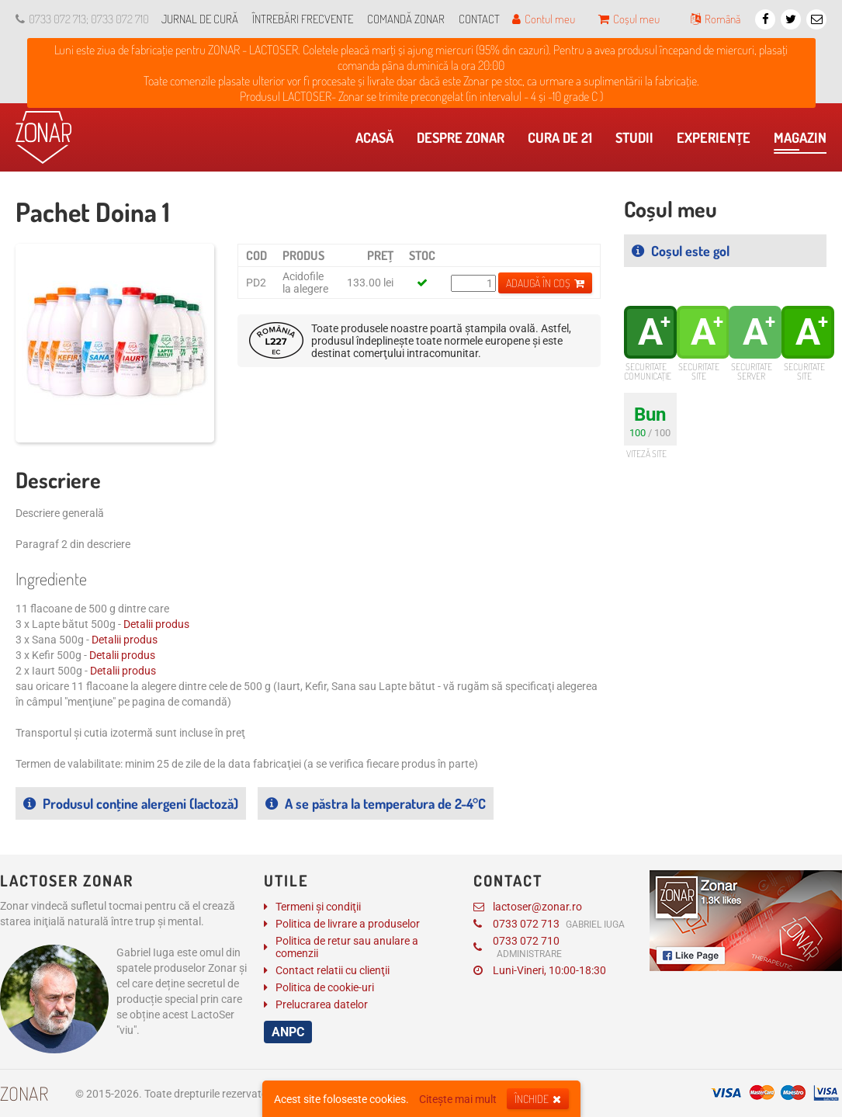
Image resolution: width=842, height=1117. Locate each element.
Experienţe (717, 141)
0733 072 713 (549, 924)
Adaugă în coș (545, 283)
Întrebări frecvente (302, 19)
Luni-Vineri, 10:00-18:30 (539, 970)
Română (715, 19)
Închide (538, 1098)
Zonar (24, 1093)
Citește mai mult (458, 1099)
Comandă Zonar (406, 19)
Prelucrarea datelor (321, 1004)
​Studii (638, 141)
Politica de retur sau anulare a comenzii (346, 947)
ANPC (288, 1032)
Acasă (378, 141)
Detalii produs (156, 624)
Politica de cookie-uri (324, 987)
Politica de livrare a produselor (347, 924)
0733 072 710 (517, 947)
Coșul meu (629, 19)
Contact (479, 19)
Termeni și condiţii (318, 906)
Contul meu (543, 19)
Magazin (800, 141)
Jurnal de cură (199, 19)
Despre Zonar (464, 141)
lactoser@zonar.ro (527, 906)
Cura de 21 (564, 141)
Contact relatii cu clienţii (332, 970)
